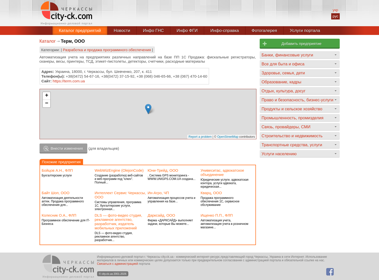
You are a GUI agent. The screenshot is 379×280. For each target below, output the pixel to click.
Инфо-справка (224, 30)
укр (335, 10)
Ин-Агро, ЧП (158, 193)
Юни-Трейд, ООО (163, 170)
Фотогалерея (264, 30)
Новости (122, 30)
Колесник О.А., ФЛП (59, 215)
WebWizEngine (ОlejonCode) (119, 170)
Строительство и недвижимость (292, 136)
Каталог (48, 41)
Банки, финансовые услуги (287, 55)
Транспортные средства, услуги (292, 144)
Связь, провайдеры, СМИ (286, 127)
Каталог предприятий (80, 30)
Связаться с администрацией (117, 264)
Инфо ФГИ (187, 30)
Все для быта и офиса (283, 64)
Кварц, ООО (211, 193)
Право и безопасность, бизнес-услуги (297, 100)
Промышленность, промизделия (293, 118)
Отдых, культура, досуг (284, 91)
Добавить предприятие (301, 43)
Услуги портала (305, 30)
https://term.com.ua (69, 81)
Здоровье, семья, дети (283, 73)
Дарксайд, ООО (161, 215)
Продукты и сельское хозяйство (292, 109)
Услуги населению (279, 153)
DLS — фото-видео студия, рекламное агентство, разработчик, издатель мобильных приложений (118, 221)
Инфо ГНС (153, 30)
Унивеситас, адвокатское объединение (222, 172)
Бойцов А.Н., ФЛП (57, 170)
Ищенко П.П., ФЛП (217, 215)
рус (335, 16)
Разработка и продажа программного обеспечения (107, 50)
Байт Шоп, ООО (56, 193)
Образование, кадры (281, 82)
